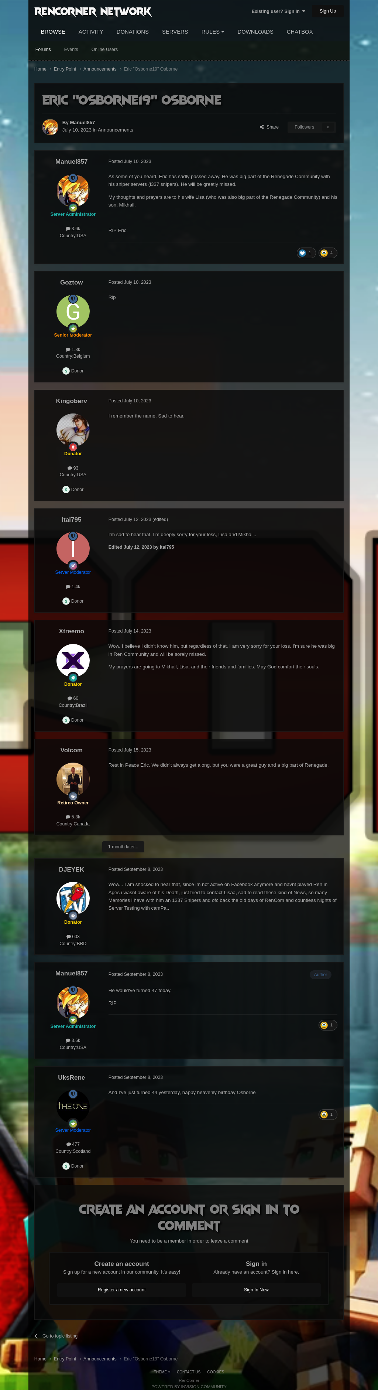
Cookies (215, 1372)
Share (269, 127)
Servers (175, 32)
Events (71, 49)
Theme (162, 1372)
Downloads (255, 32)
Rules (213, 32)
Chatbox (300, 32)
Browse (53, 32)
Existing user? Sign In (278, 11)
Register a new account (122, 1289)
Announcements (115, 130)
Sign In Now (256, 1289)
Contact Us (188, 1372)
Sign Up (328, 11)
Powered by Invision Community (189, 1386)
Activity (91, 32)
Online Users (105, 49)
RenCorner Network (92, 10)
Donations (133, 32)
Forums (43, 49)
